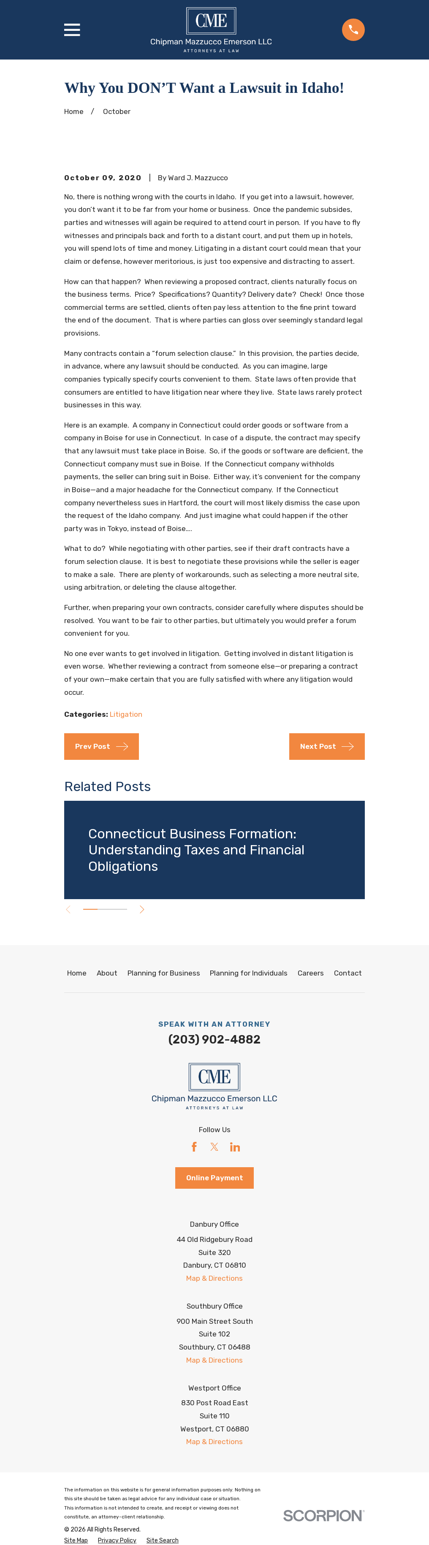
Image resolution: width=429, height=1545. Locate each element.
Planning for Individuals (249, 973)
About (107, 973)
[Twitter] (214, 1147)
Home (77, 973)
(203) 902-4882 (214, 1039)
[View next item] (146, 909)
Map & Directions (214, 1278)
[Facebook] (194, 1147)
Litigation (126, 714)
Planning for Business (164, 973)
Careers (311, 973)
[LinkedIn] (235, 1147)
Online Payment (214, 1178)
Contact (348, 973)
